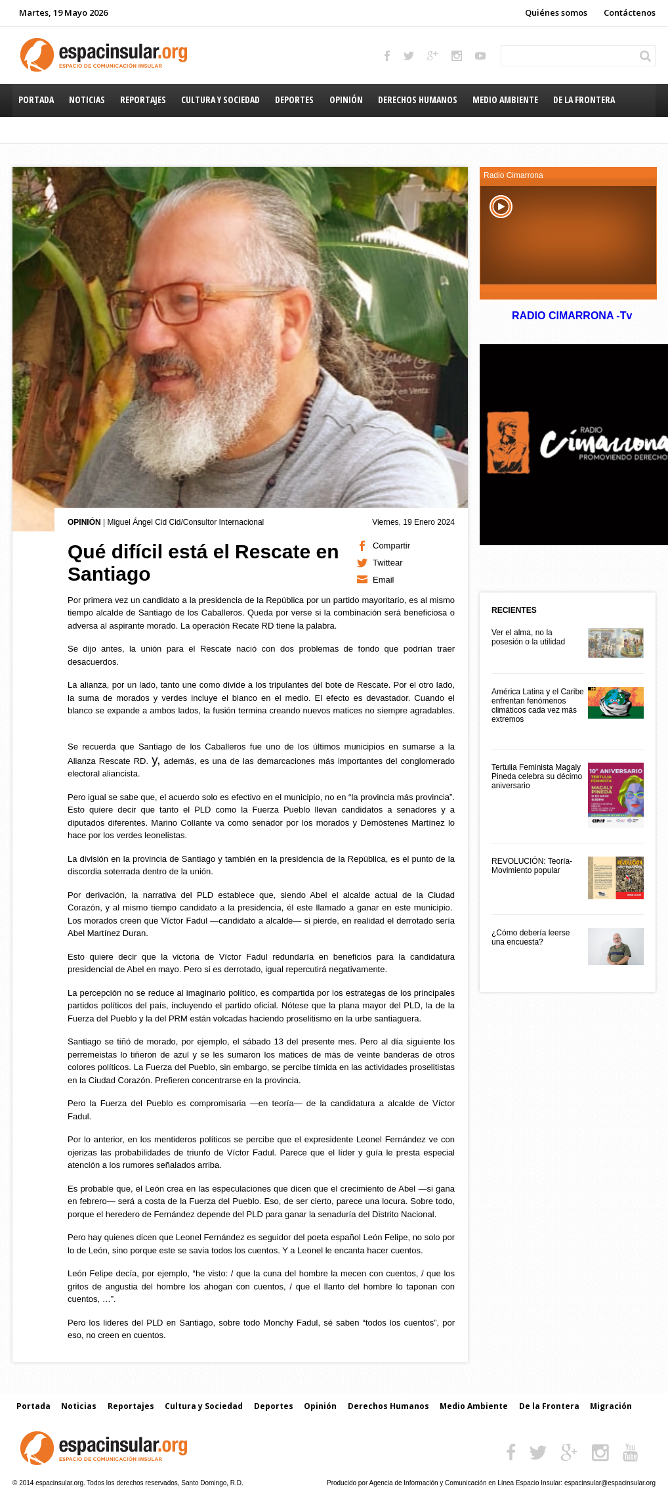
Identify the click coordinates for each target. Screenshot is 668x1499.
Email (383, 580)
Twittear (388, 563)
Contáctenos (630, 12)
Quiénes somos (556, 12)
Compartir (391, 545)
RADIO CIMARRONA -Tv (572, 315)
